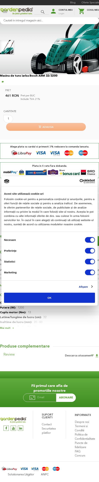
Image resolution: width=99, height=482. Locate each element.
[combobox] (49, 20)
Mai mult (5, 328)
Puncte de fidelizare (81, 445)
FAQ (77, 451)
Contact (47, 424)
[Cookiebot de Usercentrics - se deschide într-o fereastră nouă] (79, 181)
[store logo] (16, 12)
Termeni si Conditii (81, 428)
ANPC (45, 474)
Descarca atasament (82, 356)
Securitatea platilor (49, 430)
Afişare (83, 286)
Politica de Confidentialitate (85, 436)
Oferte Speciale (90, 2)
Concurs (80, 455)
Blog (72, 2)
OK (50, 297)
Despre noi (82, 422)
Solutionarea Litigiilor (21, 474)
